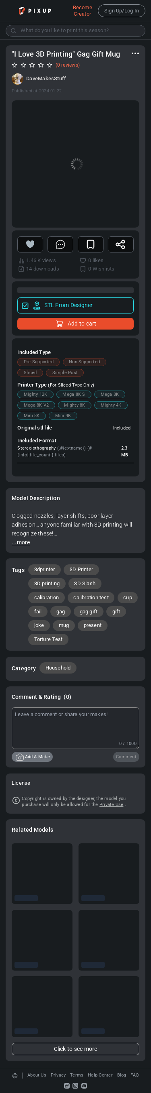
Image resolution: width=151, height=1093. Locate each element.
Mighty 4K (111, 405)
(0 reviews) (68, 65)
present (93, 625)
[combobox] (75, 31)
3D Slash (84, 583)
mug (64, 625)
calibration (46, 597)
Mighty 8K (74, 405)
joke (39, 625)
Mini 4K (63, 415)
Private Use (111, 804)
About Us (36, 1075)
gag (60, 612)
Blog (121, 1075)
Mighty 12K (35, 394)
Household (58, 668)
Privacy (58, 1075)
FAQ (134, 1075)
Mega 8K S (73, 394)
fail (38, 612)
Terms (76, 1075)
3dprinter (44, 569)
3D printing (47, 583)
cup (127, 597)
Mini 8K (32, 415)
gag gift (89, 612)
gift (116, 612)
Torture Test (48, 639)
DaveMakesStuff (46, 78)
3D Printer (81, 569)
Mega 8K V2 (36, 405)
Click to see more (75, 1049)
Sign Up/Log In (121, 11)
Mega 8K (110, 394)
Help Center (100, 1075)
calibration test (91, 597)
